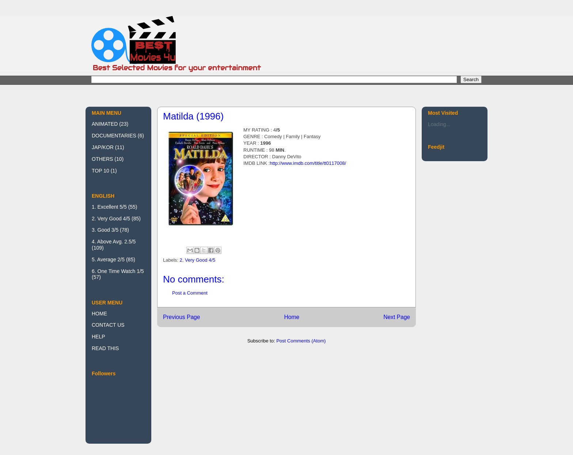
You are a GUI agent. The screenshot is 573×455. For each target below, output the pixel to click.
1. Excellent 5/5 (109, 207)
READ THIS (105, 348)
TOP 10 (100, 171)
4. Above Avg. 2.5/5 (114, 241)
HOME (99, 313)
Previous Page (181, 317)
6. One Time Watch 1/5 (118, 271)
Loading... (439, 124)
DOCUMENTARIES (114, 136)
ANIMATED (105, 124)
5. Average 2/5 (108, 259)
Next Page (396, 317)
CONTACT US (108, 325)
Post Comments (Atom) (301, 341)
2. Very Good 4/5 (198, 260)
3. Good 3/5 (105, 230)
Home (291, 317)
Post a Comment (190, 293)
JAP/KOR (103, 147)
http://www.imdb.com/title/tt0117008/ (308, 163)
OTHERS (102, 159)
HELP (98, 337)
